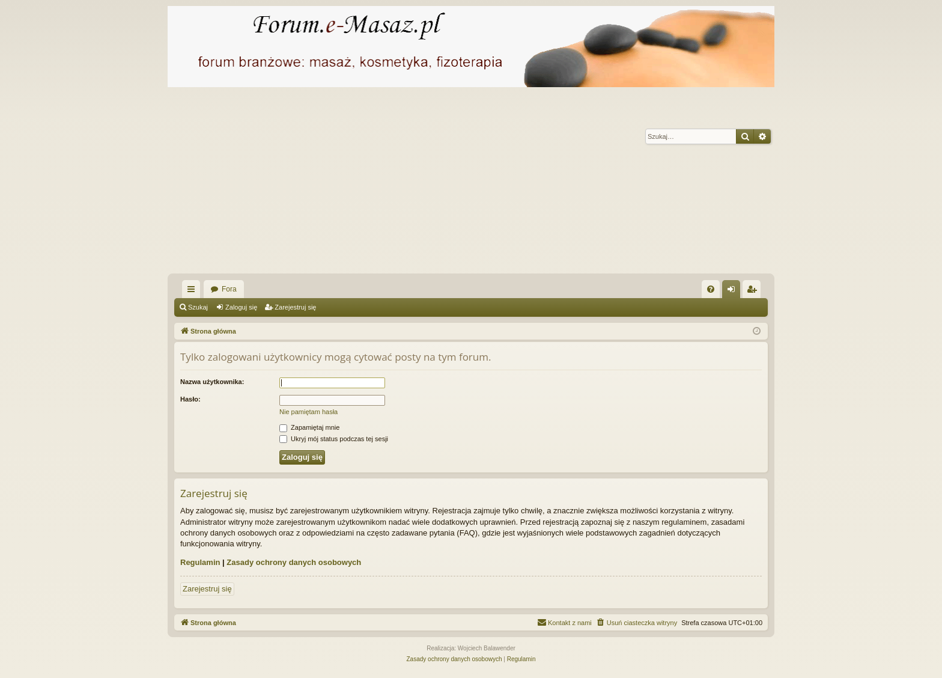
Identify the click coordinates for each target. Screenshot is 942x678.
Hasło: (190, 399)
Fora (229, 289)
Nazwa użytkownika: (212, 381)
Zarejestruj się (295, 307)
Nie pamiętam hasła (308, 411)
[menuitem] (711, 289)
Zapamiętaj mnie (309, 427)
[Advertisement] (528, 183)
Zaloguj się (241, 307)
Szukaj (198, 307)
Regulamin (200, 562)
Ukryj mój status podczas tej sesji (333, 438)
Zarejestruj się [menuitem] (754, 291)
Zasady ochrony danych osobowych (293, 562)
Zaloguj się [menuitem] (734, 291)
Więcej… (193, 291)
